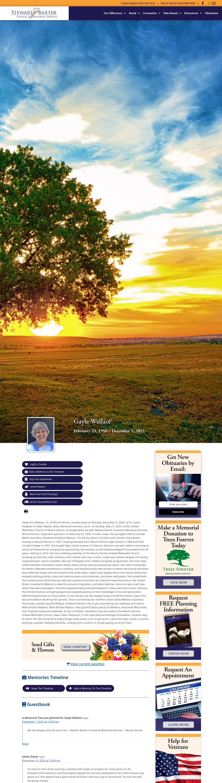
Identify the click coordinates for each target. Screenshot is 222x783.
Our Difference (115, 13)
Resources (193, 13)
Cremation (152, 13)
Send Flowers (35, 487)
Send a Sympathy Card (40, 502)
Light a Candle (36, 464)
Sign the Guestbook (39, 479)
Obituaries (211, 13)
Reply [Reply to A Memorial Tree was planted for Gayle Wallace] (25, 744)
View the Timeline (39, 689)
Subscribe (178, 512)
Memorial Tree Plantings (42, 495)
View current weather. (87, 665)
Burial (134, 13)
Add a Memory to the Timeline (45, 472)
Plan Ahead (172, 13)
